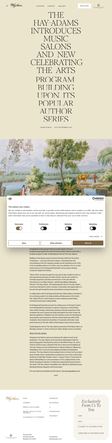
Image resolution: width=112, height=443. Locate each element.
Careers (26, 403)
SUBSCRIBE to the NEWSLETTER (91, 433)
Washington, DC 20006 (29, 439)
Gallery (62, 6)
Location (40, 6)
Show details (94, 236)
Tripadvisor (54, 411)
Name (80, 415)
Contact (51, 6)
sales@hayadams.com (55, 439)
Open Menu (6, 6)
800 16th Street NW (28, 437)
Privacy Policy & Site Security (32, 412)
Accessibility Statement (34, 417)
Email (80, 421)
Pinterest (53, 416)
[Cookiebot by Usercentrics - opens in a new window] (94, 199)
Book (84, 6)
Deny (24, 243)
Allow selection (56, 243)
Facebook (53, 398)
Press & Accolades (31, 407)
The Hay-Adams (27, 435)
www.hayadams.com (72, 371)
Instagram (54, 403)
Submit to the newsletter (91, 426)
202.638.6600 (53, 437)
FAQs (25, 398)
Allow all (88, 243)
